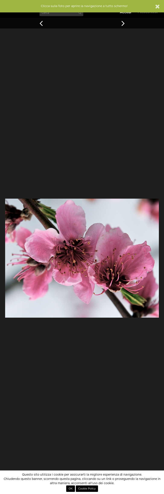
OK (71, 488)
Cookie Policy (87, 488)
